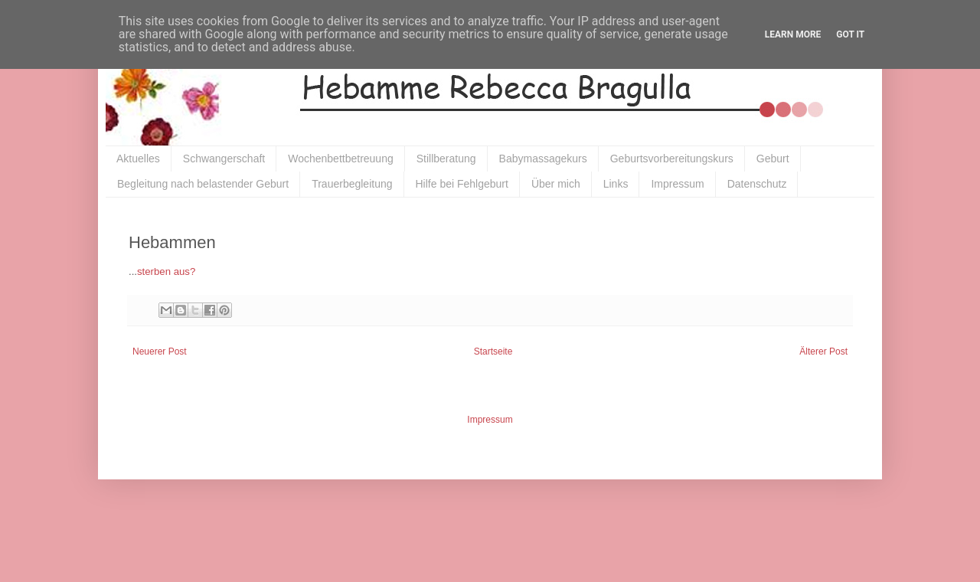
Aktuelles (138, 158)
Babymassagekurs (543, 158)
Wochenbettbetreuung (341, 158)
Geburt (772, 158)
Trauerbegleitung (352, 184)
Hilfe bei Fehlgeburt (462, 184)
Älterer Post (823, 351)
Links (616, 184)
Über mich (555, 184)
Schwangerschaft (224, 158)
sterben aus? (166, 271)
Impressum (677, 184)
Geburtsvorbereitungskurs (671, 158)
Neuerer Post (159, 351)
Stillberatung (446, 158)
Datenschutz (757, 184)
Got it (850, 34)
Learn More (793, 34)
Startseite (493, 351)
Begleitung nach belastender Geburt (203, 184)
